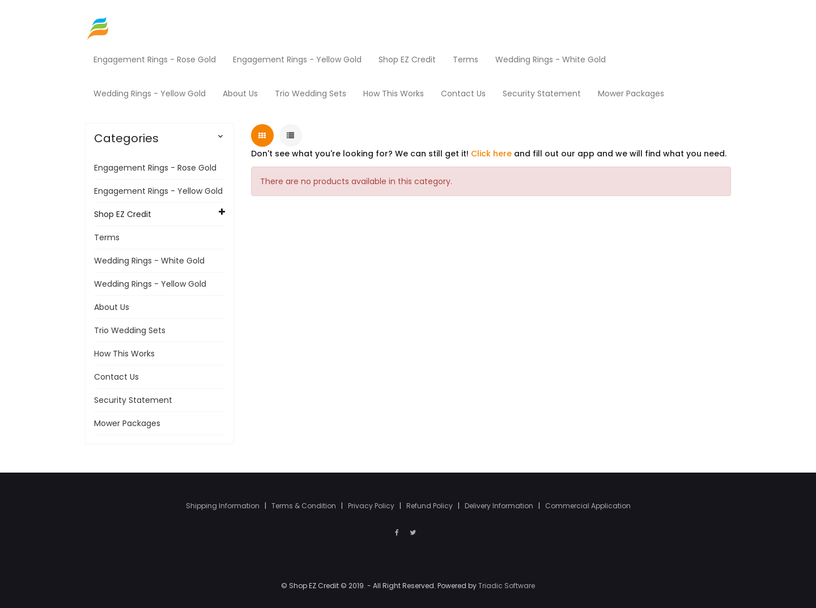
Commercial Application (588, 506)
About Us (111, 307)
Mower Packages (127, 423)
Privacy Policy (372, 506)
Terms (107, 237)
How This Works (124, 353)
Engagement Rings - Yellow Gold (158, 191)
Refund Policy (430, 506)
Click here (491, 153)
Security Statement (133, 400)
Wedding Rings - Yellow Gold (150, 284)
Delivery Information (500, 506)
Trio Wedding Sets (129, 330)
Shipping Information (223, 506)
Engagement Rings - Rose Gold (155, 167)
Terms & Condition (304, 506)
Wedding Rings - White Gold (149, 260)
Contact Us (116, 376)
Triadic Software (506, 585)
